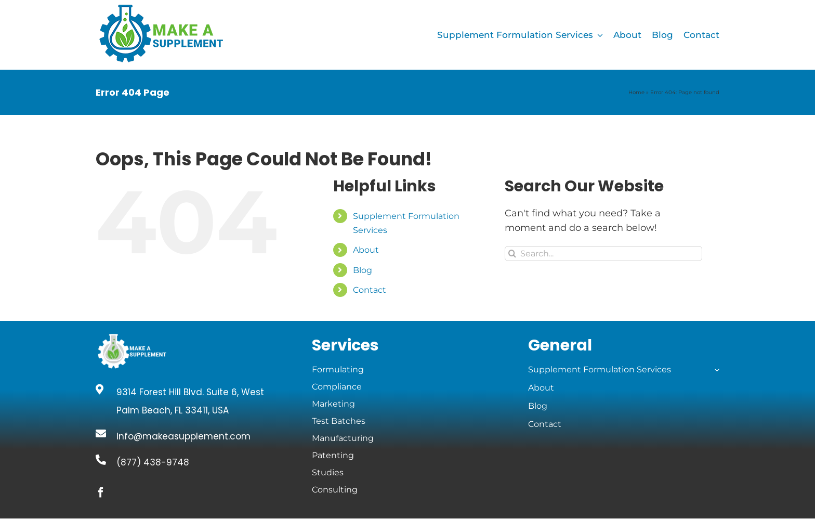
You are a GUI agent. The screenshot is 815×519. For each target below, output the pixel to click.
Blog (362, 270)
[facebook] (101, 492)
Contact (369, 290)
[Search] (512, 253)
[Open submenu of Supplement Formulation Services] (714, 369)
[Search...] (603, 253)
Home (636, 92)
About (366, 250)
